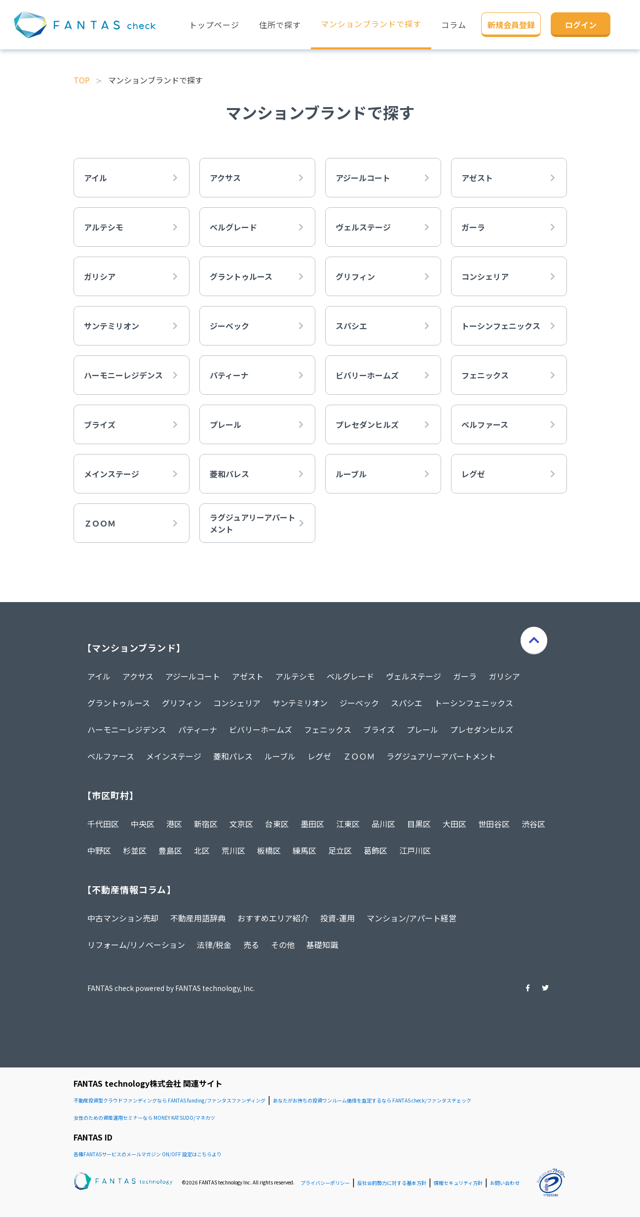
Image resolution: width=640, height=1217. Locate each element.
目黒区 (419, 824)
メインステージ (173, 756)
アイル (99, 676)
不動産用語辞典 (198, 918)
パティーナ (197, 729)
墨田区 (312, 824)
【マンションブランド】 (134, 647)
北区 (202, 850)
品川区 (383, 824)
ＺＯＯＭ (359, 756)
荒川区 (233, 850)
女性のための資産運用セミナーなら (144, 1117)
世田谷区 (494, 824)
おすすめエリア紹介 (272, 918)
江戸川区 (415, 850)
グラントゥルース (118, 703)
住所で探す (280, 25)
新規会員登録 (511, 25)
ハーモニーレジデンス (126, 729)
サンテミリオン (300, 703)
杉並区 (135, 850)
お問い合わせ (505, 1182)
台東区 (277, 824)
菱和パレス (233, 756)
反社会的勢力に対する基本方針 (391, 1182)
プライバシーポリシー (325, 1182)
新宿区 (206, 824)
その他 (283, 945)
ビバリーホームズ (260, 729)
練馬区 (304, 850)
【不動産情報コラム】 (129, 889)
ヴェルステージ (413, 676)
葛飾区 (375, 850)
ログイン (581, 25)
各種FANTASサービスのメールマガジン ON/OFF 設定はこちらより (148, 1154)
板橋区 (269, 850)
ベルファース (110, 756)
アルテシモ (295, 676)
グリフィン (181, 703)
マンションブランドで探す (371, 24)
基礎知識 (322, 945)
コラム (453, 25)
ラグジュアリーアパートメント (441, 756)
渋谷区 (533, 824)
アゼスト (248, 676)
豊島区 (170, 850)
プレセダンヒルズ (481, 729)
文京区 (241, 824)
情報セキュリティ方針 (458, 1182)
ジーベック (359, 703)
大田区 (454, 824)
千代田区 (103, 824)
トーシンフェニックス (473, 703)
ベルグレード (350, 676)
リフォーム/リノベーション (136, 945)
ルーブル (280, 756)
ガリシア (504, 676)
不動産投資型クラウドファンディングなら (169, 1100)
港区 (174, 824)
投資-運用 (337, 918)
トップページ (214, 25)
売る (251, 945)
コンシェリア (237, 703)
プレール (422, 729)
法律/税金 (214, 945)
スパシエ (406, 703)
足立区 (340, 850)
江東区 (348, 824)
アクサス (137, 676)
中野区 (99, 850)
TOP (82, 80)
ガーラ (465, 676)
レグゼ (319, 756)
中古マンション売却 (122, 918)
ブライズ (379, 729)
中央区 (142, 824)
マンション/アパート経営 (411, 918)
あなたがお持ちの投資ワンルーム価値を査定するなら (372, 1100)
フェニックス (327, 729)
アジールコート (192, 676)
